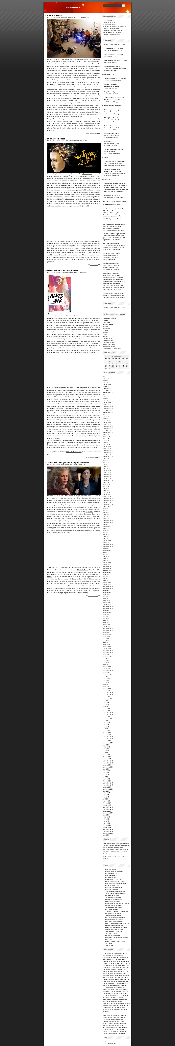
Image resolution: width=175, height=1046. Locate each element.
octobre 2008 (107, 765)
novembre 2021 (108, 476)
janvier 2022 (107, 472)
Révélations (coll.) (109, 342)
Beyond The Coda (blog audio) (115, 925)
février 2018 (107, 562)
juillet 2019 (106, 531)
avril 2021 (106, 490)
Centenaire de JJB (109, 346)
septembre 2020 (108, 504)
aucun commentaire (93, 133)
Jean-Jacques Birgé (73, 7)
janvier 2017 (107, 585)
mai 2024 (106, 416)
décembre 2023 (108, 426)
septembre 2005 (108, 833)
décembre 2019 (108, 520)
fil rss (104, 1041)
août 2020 (106, 506)
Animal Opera (112, 92)
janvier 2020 (107, 518)
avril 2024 (106, 418)
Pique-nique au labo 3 (113, 243)
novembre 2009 (108, 739)
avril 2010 (106, 729)
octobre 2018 (107, 549)
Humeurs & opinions (109, 318)
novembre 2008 (108, 763)
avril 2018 (106, 558)
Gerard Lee (95, 514)
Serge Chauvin (60, 78)
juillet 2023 (106, 436)
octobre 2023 (107, 430)
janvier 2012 (107, 691)
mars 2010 (106, 731)
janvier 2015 (107, 627)
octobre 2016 (107, 591)
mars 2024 (106, 420)
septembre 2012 (108, 675)
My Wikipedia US (110, 877)
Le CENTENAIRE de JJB (111, 205)
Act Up (81, 343)
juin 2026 (106, 376)
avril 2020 (106, 514)
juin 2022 (106, 462)
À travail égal (118, 277)
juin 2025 (106, 394)
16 (105, 365)
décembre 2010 (108, 713)
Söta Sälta (108, 943)
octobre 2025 (107, 390)
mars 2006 (106, 823)
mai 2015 (106, 619)
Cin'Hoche (56, 176)
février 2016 (107, 603)
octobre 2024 (107, 410)
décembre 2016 (108, 587)
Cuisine (105, 332)
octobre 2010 (107, 717)
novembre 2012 (108, 671)
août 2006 (106, 815)
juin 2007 (106, 795)
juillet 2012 (106, 679)
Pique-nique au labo (118, 234)
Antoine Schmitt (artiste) (113, 905)
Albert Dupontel (87, 174)
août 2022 (106, 458)
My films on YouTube (112, 885)
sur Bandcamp (115, 269)
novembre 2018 (108, 546)
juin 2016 (106, 597)
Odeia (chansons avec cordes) (115, 941)
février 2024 (107, 422)
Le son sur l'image (109, 344)
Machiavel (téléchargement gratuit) (116, 883)
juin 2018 (106, 555)
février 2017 (107, 583)
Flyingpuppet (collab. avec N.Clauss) (117, 903)
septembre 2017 (108, 573)
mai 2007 (106, 797)
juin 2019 (106, 533)
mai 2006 (106, 821)
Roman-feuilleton (108, 340)
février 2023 (107, 446)
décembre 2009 (108, 737)
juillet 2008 (106, 771)
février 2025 (107, 402)
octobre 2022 (107, 454)
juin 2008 (106, 773)
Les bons (119, 279)
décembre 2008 (108, 761)
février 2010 (107, 733)
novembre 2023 (108, 428)
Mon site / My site (111, 869)
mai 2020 (106, 512)
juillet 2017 (106, 575)
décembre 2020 (108, 498)
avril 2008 (106, 777)
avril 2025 (106, 398)
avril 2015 (106, 621)
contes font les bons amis (112, 281)
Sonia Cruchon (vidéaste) (113, 897)
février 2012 (107, 689)
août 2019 (106, 528)
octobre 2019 (107, 524)
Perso (105, 334)
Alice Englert (96, 581)
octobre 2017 (107, 571)
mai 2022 (106, 464)
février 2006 (107, 825)
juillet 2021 (106, 484)
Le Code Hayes (54, 16)
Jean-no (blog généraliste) (113, 915)
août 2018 (106, 553)
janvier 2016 (107, 605)
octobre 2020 (107, 502)
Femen (84, 388)
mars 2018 (106, 560)
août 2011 (106, 701)
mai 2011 (106, 705)
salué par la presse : (112, 211)
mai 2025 (106, 396)
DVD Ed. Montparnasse (73, 452)
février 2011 (107, 711)
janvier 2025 (107, 404)
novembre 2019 (108, 522)
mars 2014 (106, 645)
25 (113, 367)
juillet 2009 (106, 747)
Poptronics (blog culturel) (113, 913)
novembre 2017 (108, 569)
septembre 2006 (108, 813)
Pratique (105, 330)
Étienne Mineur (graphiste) (113, 899)
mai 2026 (106, 378)
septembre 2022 (108, 456)
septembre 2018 (108, 551)
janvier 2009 (107, 759)
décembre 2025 (108, 388)
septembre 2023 (108, 432)
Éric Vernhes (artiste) (112, 895)
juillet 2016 (106, 595)
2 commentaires (94, 265)
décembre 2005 (108, 829)
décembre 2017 (108, 567)
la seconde (59, 514)
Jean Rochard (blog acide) (113, 931)
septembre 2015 (108, 613)
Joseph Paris (89, 406)
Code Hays (64, 91)
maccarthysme (71, 82)
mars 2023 (106, 444)
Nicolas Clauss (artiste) (112, 901)
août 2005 (106, 835)
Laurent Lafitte (93, 183)
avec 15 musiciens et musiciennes (114, 207)
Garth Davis (82, 516)
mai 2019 (106, 535)
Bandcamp (116, 240)
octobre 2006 (107, 811)
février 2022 (107, 470)
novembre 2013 (108, 653)
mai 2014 (106, 641)
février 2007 (107, 803)
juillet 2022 (106, 460)
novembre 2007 (108, 785)
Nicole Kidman (89, 579)
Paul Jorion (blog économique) (115, 917)
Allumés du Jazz (108, 338)
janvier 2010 (107, 735)
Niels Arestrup (52, 185)
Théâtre (105, 326)
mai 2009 (106, 751)
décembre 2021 (108, 474)
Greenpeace (63, 346)
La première (89, 512)
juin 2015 (106, 617)
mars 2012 (106, 687)
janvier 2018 (107, 565)
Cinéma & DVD (84, 17)
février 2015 (107, 625)
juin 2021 (106, 486)
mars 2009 (106, 755)
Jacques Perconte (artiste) (113, 907)
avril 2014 (106, 643)
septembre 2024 (108, 412)
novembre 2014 (108, 631)
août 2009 (106, 745)
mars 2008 (106, 779)
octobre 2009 (107, 741)
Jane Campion (85, 514)
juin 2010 (106, 725)
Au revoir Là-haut (74, 194)
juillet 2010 (106, 723)
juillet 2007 (106, 793)
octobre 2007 (107, 787)
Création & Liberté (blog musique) (116, 927)
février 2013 (107, 667)
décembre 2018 (108, 544)
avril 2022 (106, 466)
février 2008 (107, 781)
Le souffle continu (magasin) (114, 921)
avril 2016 (106, 599)
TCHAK (106, 100)
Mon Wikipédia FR (111, 875)
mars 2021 (106, 492)
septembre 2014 (108, 635)
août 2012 (106, 677)
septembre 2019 (108, 526)
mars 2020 (106, 516)
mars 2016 (106, 601)
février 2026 (107, 384)
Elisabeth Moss (82, 570)
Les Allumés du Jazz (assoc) (114, 919)
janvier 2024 (107, 424)
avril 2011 (106, 707)
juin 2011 (106, 703)
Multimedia (106, 322)
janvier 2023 (107, 448)
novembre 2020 (108, 500)
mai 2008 (106, 775)
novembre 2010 (108, 715)
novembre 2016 (108, 589)
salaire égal (107, 279)
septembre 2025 (108, 392)
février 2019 (107, 540)
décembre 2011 (108, 693)
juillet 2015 (106, 615)
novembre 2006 (108, 809)
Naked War (74, 406)
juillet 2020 (106, 508)
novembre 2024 (108, 408)
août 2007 (106, 791)
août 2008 (106, 769)
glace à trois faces (109, 285)
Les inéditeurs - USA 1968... (114, 879)
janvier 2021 (107, 496)
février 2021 (107, 494)
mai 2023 (106, 440)
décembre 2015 (108, 607)
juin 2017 (106, 577)
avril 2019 (106, 536)
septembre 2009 (108, 743)
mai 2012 (106, 683)
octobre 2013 (107, 655)
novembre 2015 (108, 609)
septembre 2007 (108, 789)
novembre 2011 (108, 695)
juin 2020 (106, 510)
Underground (121, 161)
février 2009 (107, 757)
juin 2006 (106, 819)
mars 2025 (106, 400)
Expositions (106, 328)
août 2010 (106, 721)
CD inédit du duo (113, 293)
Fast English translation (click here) (114, 44)
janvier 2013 (107, 669)
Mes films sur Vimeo (111, 889)
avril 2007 (106, 799)
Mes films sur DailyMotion (113, 887)
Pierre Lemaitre (67, 199)
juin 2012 (106, 681)
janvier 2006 (107, 827)
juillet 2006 (106, 817)
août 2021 (106, 482)
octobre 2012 (107, 673)
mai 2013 (106, 663)
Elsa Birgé (108, 939)
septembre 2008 (108, 767)
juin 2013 (106, 661)
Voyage (105, 336)
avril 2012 (106, 685)
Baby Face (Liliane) (82, 107)
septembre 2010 (108, 719)
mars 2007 (106, 801)
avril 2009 (106, 753)
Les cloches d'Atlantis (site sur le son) (117, 923)
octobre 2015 (107, 611)
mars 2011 (106, 709)
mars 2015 (106, 623)
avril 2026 (106, 380)
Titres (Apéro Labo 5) (111, 118)
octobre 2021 (107, 478)
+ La (119, 283)
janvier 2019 (107, 542)
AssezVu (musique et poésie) (114, 929)
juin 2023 (106, 438)
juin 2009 (106, 749)
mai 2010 (106, 727)
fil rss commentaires (109, 1043)
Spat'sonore (109, 945)
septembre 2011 (108, 699)
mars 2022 (106, 468)
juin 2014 (106, 639)
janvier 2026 (107, 386)
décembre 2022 (108, 450)
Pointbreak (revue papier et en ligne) (116, 937)
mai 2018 (106, 556)
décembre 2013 (108, 651)
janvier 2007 (107, 805)
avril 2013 (106, 665)
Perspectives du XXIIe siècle (115, 224)
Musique (105, 320)
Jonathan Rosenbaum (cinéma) (115, 911)
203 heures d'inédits (120, 60)
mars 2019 (106, 538)
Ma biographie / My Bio (112, 873)
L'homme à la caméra (110, 283)
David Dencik (64, 590)
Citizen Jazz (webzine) (112, 935)
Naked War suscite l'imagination (62, 270)
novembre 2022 (108, 452)
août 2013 (106, 659)
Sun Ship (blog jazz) (111, 933)
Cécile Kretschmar (88, 178)
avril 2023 (106, 442)
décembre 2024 (108, 406)
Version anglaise (109, 165)
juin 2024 (106, 414)
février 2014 (107, 647)
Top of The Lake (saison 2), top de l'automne (68, 463)
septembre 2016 (108, 593)
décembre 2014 (108, 629)
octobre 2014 (107, 633)
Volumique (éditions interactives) (115, 891)
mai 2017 (106, 578)
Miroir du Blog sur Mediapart (114, 871)
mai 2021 (106, 488)
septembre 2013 (108, 657)
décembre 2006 (108, 807)
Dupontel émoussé (56, 139)
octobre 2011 (107, 697)
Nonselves (107, 195)
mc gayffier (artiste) (111, 909)
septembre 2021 (108, 480)
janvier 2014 (107, 649)
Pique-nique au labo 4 (111, 86)
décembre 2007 (108, 783)
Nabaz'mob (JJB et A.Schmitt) (114, 881)
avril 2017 (106, 580)
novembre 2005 (108, 831)
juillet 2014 (106, 637)
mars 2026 (106, 382)
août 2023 (106, 434)
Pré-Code (94, 100)
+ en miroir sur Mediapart (111, 28)
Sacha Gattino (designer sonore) (115, 893)
